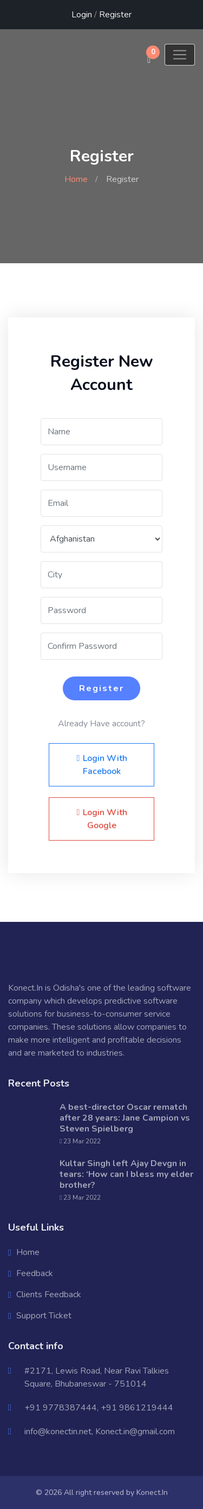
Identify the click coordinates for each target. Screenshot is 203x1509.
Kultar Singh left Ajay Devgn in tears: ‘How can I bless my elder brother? (126, 1174)
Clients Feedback (48, 1294)
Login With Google (102, 818)
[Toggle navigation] (180, 55)
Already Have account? (101, 724)
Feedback (34, 1273)
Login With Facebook (102, 764)
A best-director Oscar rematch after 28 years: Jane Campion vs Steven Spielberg (125, 1118)
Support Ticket (43, 1316)
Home (76, 179)
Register (115, 15)
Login (81, 15)
